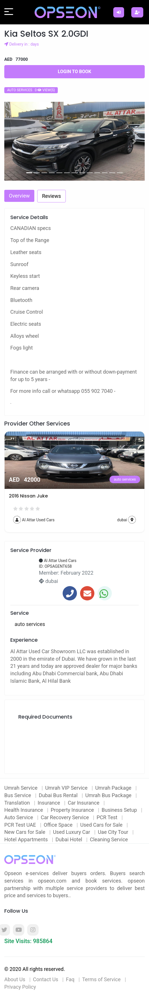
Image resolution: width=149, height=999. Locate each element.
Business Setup (120, 810)
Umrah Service (21, 788)
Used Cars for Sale (102, 825)
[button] (14, 141)
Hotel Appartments (26, 839)
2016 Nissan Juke (28, 496)
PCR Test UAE (20, 825)
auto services (125, 479)
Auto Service (19, 817)
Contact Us (45, 979)
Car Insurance (84, 803)
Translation (17, 803)
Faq (70, 979)
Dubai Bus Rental (59, 795)
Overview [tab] (19, 196)
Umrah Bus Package (109, 795)
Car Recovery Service (65, 817)
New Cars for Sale (25, 832)
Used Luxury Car (72, 832)
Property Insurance (73, 810)
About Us (14, 979)
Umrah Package (114, 788)
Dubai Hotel (69, 839)
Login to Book (74, 71)
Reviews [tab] (51, 196)
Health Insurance (24, 810)
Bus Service (18, 795)
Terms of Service (101, 979)
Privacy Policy (20, 987)
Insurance (49, 803)
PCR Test (108, 817)
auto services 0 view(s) (31, 90)
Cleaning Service (109, 839)
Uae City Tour (114, 832)
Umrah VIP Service (67, 788)
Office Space (59, 825)
